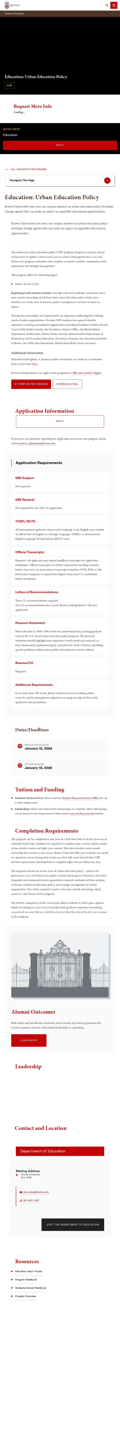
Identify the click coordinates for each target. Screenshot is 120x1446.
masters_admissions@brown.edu (36, 443)
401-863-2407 (31, 1200)
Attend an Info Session (31, 384)
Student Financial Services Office (80, 798)
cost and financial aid (82, 813)
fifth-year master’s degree (87, 373)
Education (10, 134)
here (34, 364)
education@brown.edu (36, 1192)
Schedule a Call (67, 384)
